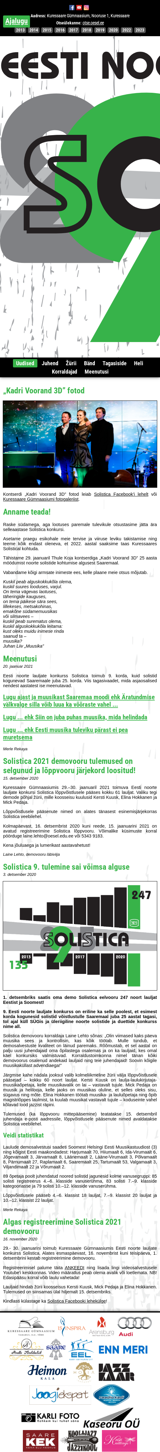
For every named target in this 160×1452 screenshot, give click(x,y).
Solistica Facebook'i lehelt (121, 494)
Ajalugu (16, 21)
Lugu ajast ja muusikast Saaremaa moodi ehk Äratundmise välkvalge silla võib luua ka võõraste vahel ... (79, 700)
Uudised (25, 363)
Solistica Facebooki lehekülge (76, 1301)
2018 (86, 30)
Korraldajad (64, 371)
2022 (126, 30)
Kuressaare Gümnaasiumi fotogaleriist (40, 499)
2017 (73, 30)
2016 (60, 30)
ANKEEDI (74, 1267)
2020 (113, 30)
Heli (138, 363)
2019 (100, 30)
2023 (140, 30)
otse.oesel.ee (93, 23)
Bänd (89, 363)
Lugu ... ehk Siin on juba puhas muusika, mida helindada (75, 717)
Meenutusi (97, 371)
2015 (47, 30)
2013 (20, 30)
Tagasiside (115, 363)
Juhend (50, 363)
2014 (33, 30)
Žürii (71, 363)
